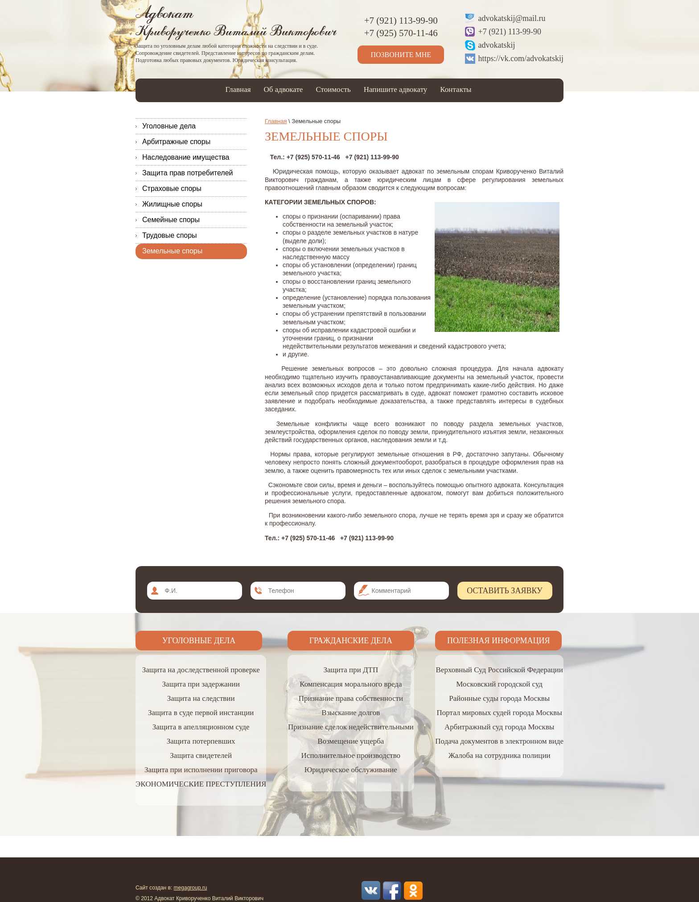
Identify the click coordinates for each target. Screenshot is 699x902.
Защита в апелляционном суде (201, 727)
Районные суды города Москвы (499, 698)
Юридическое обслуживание (350, 770)
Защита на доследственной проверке (201, 670)
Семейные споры (171, 219)
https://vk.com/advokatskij (521, 58)
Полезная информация (498, 640)
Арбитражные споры (176, 141)
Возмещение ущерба (350, 741)
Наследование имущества (185, 157)
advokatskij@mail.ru (512, 18)
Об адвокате (283, 89)
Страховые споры (171, 188)
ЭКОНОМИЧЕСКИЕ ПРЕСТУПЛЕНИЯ (201, 784)
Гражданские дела (350, 640)
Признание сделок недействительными (351, 727)
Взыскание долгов (350, 712)
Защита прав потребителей (187, 173)
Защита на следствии (201, 698)
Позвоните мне (400, 54)
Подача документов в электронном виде (499, 741)
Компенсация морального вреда (351, 684)
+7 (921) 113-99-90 (509, 31)
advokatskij (496, 45)
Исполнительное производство (351, 755)
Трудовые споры (169, 235)
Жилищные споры (172, 204)
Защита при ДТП (350, 670)
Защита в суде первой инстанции (201, 712)
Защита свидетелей (201, 755)
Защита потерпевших (201, 741)
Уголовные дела (169, 126)
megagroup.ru (190, 888)
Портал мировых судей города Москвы (499, 712)
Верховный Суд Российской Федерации (499, 670)
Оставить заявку (505, 590)
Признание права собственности (351, 698)
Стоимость (333, 89)
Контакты (455, 89)
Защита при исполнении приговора (201, 770)
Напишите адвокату (396, 89)
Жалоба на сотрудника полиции (499, 755)
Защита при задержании (201, 684)
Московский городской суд (499, 684)
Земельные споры (172, 251)
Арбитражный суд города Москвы (499, 727)
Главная (238, 89)
